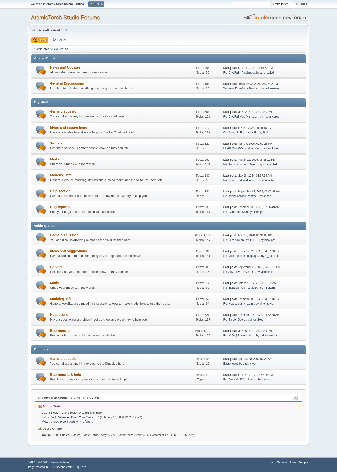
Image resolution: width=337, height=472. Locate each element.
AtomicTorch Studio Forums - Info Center (68, 397)
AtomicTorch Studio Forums (65, 17)
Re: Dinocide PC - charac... (240, 379)
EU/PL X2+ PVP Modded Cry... (242, 148)
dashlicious (250, 363)
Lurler (265, 379)
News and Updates (65, 67)
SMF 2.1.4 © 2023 (38, 462)
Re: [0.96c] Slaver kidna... (239, 335)
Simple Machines (59, 462)
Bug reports (60, 207)
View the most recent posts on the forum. (67, 421)
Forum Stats (49, 406)
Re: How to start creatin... (239, 303)
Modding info (61, 175)
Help (272, 462)
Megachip (266, 271)
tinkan (267, 196)
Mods (54, 159)
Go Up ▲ (303, 462)
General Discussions (67, 83)
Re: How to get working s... (240, 180)
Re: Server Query (234, 319)
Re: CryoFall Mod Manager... (241, 116)
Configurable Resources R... (241, 132)
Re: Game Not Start (235, 212)
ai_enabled (267, 72)
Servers (56, 143)
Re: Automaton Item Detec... (241, 164)
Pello (266, 132)
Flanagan (258, 212)
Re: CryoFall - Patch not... (239, 72)
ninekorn (269, 240)
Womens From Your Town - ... (241, 88)
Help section (60, 191)
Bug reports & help (65, 374)
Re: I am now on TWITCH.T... (241, 240)
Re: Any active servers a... (239, 271)
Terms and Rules (286, 462)
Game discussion (64, 111)
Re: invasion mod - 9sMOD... (241, 287)
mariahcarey (271, 116)
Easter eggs (230, 363)
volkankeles (272, 88)
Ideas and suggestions (68, 127)
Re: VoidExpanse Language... (241, 256)
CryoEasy (272, 148)
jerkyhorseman (269, 335)
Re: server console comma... (241, 196)
